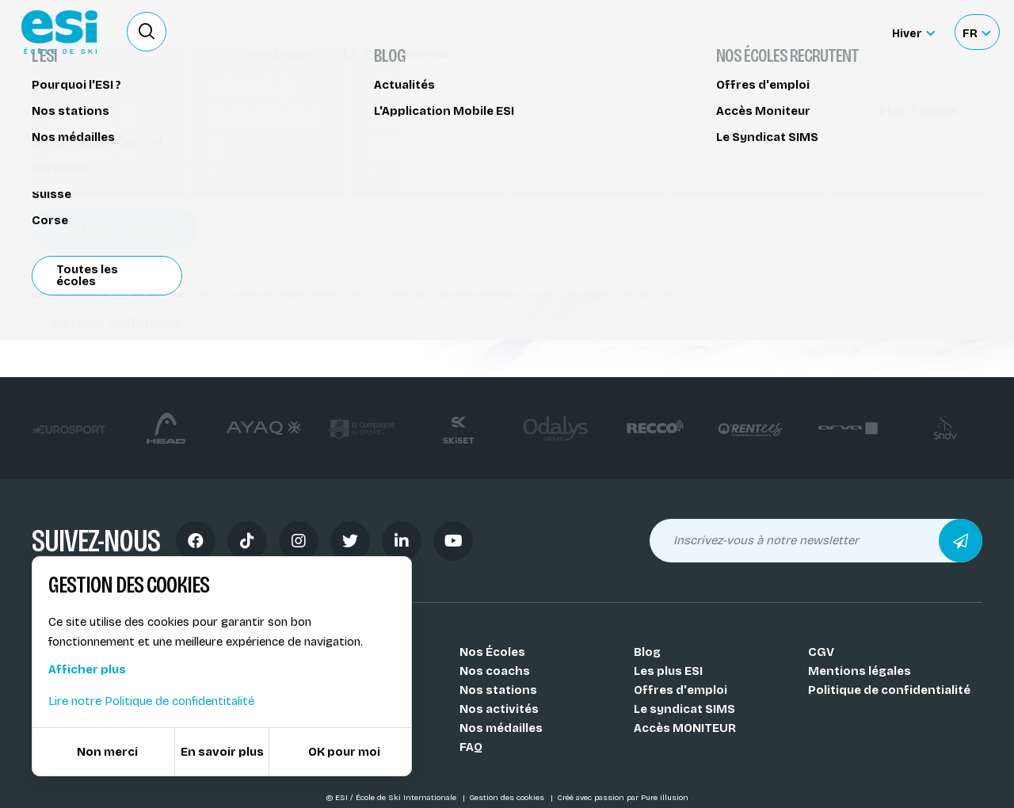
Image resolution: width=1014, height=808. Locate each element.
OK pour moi (344, 752)
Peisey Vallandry (106, 322)
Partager (863, 144)
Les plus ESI (668, 671)
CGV (821, 652)
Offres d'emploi (680, 690)
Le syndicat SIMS (684, 709)
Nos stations (498, 690)
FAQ (470, 747)
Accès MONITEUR (685, 728)
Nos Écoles (492, 652)
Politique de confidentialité (889, 690)
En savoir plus (222, 752)
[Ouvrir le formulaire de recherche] (146, 31)
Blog (647, 652)
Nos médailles (501, 728)
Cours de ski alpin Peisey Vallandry (143, 109)
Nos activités (499, 709)
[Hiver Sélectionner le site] (913, 32)
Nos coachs (494, 671)
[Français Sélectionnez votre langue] (976, 32)
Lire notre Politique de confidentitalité (151, 701)
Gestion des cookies (508, 797)
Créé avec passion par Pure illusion (622, 797)
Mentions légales (859, 671)
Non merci (107, 752)
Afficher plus (87, 669)
